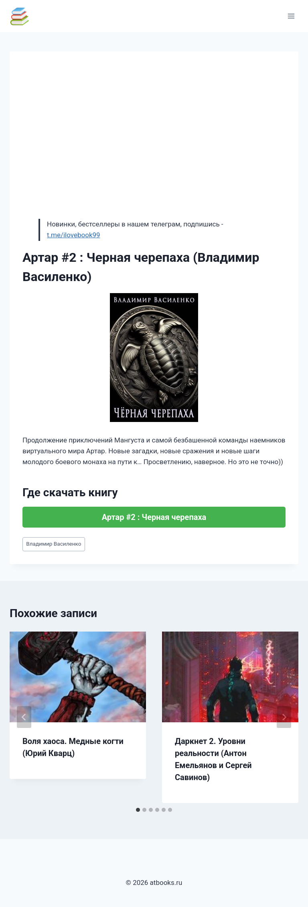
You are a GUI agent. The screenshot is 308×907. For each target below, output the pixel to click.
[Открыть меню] (291, 16)
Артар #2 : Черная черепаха (154, 517)
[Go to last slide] (24, 717)
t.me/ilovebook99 (73, 235)
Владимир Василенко (53, 543)
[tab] (138, 810)
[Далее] (284, 717)
